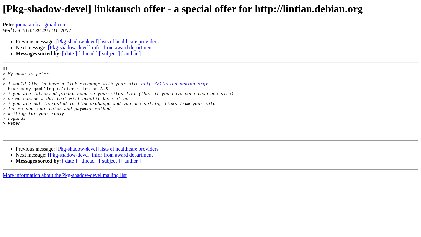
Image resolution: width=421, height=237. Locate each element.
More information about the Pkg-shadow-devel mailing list (65, 189)
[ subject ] (109, 53)
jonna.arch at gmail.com (41, 24)
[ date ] (69, 53)
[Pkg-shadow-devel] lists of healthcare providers (107, 41)
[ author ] (131, 53)
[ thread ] (88, 53)
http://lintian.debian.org (173, 88)
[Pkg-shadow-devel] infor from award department (100, 47)
